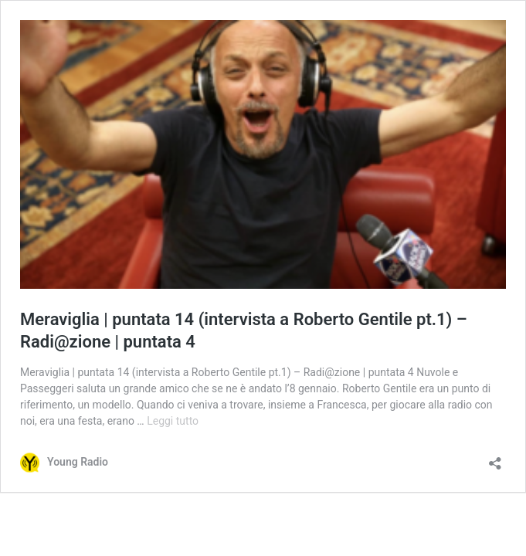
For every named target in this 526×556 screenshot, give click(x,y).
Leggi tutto (173, 421)
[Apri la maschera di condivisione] (495, 458)
